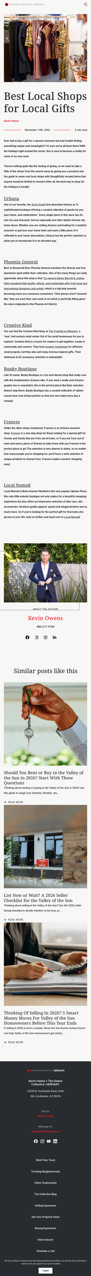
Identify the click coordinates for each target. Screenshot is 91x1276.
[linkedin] (55, 1141)
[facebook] (36, 1141)
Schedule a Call (46, 1251)
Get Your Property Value (46, 1216)
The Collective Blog (45, 1194)
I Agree (45, 1271)
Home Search (45, 1239)
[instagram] (42, 1141)
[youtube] (49, 1141)
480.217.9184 (45, 626)
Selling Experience (45, 1205)
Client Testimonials (46, 1182)
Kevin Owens (11, 120)
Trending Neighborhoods (45, 1171)
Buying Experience (45, 1228)
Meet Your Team (45, 1160)
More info (65, 1264)
